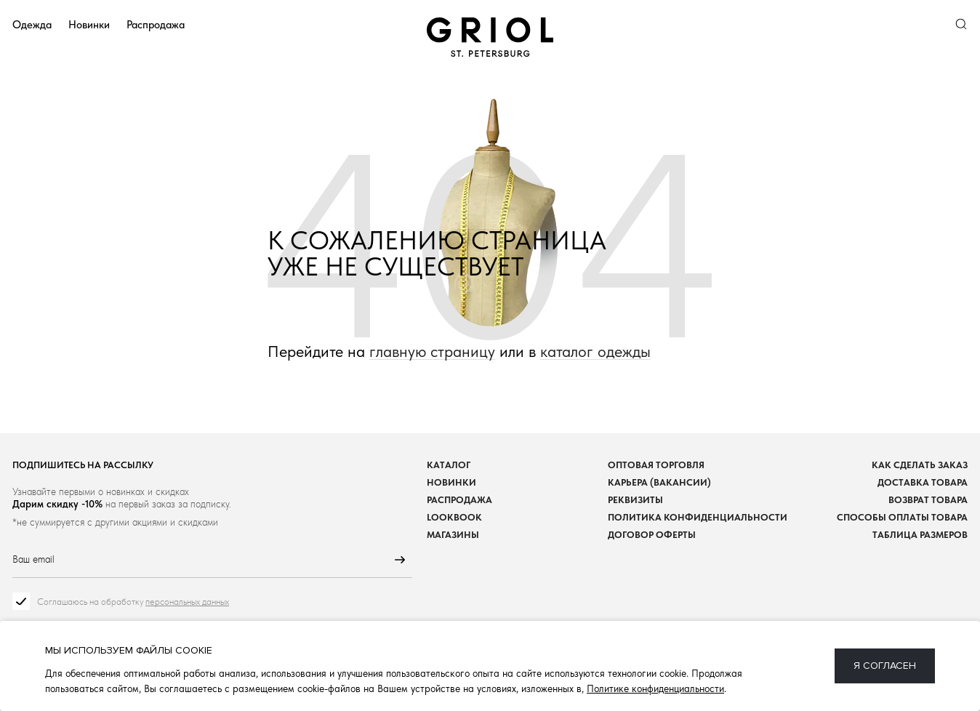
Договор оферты (652, 534)
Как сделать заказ (920, 464)
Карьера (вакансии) (659, 482)
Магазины (453, 534)
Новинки (89, 24)
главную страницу (432, 351)
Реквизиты (635, 499)
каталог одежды (595, 351)
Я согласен (885, 665)
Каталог (448, 464)
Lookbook (454, 517)
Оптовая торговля (656, 464)
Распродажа (155, 24)
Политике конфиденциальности (655, 688)
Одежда (32, 24)
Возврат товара (928, 499)
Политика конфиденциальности (697, 517)
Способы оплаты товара (902, 517)
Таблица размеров (920, 534)
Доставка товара (922, 482)
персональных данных (187, 601)
